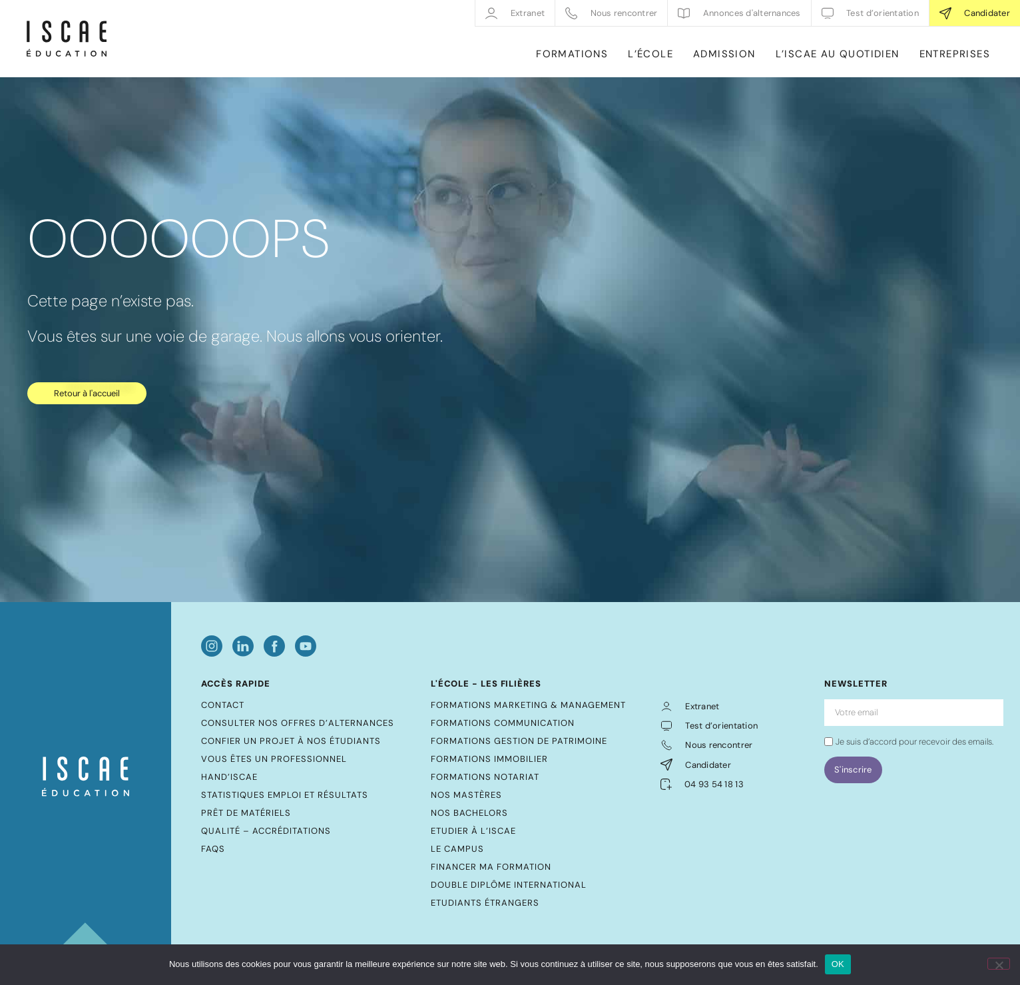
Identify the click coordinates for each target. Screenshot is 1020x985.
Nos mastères (466, 795)
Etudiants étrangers (485, 902)
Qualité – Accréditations (266, 830)
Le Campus (457, 848)
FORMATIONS (572, 54)
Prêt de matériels (246, 813)
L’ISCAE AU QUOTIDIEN (837, 54)
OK (838, 964)
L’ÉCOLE (650, 54)
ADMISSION (724, 54)
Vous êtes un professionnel (274, 759)
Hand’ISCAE (229, 777)
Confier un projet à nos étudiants (291, 741)
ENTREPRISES (954, 54)
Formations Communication (503, 723)
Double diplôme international (509, 884)
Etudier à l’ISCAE (473, 830)
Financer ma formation (491, 866)
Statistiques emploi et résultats (284, 795)
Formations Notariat (485, 777)
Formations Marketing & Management (528, 705)
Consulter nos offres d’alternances (297, 723)
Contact (222, 705)
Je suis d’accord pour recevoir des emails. (914, 741)
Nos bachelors (469, 813)
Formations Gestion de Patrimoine (519, 741)
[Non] (998, 964)
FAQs (213, 848)
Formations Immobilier (489, 759)
